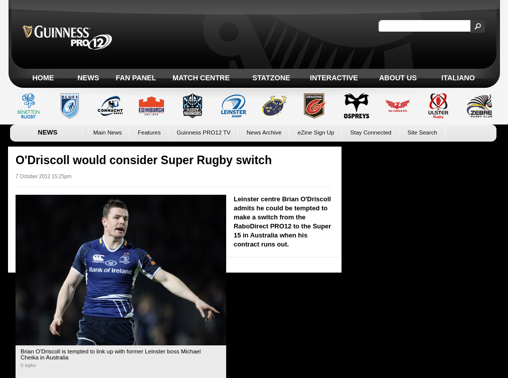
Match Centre (201, 78)
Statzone (271, 78)
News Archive (264, 133)
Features (149, 133)
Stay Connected (371, 133)
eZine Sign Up (316, 133)
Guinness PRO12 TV (203, 133)
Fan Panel (136, 78)
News (88, 78)
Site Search (422, 133)
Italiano (458, 78)
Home (43, 78)
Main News (107, 133)
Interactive (334, 78)
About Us (398, 78)
